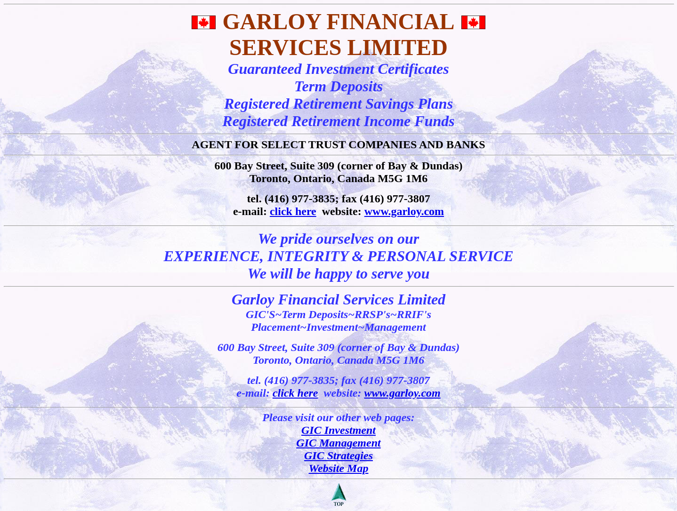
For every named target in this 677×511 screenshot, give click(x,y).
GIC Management (338, 443)
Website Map (339, 468)
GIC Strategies (338, 455)
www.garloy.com (404, 211)
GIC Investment (338, 430)
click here (293, 211)
